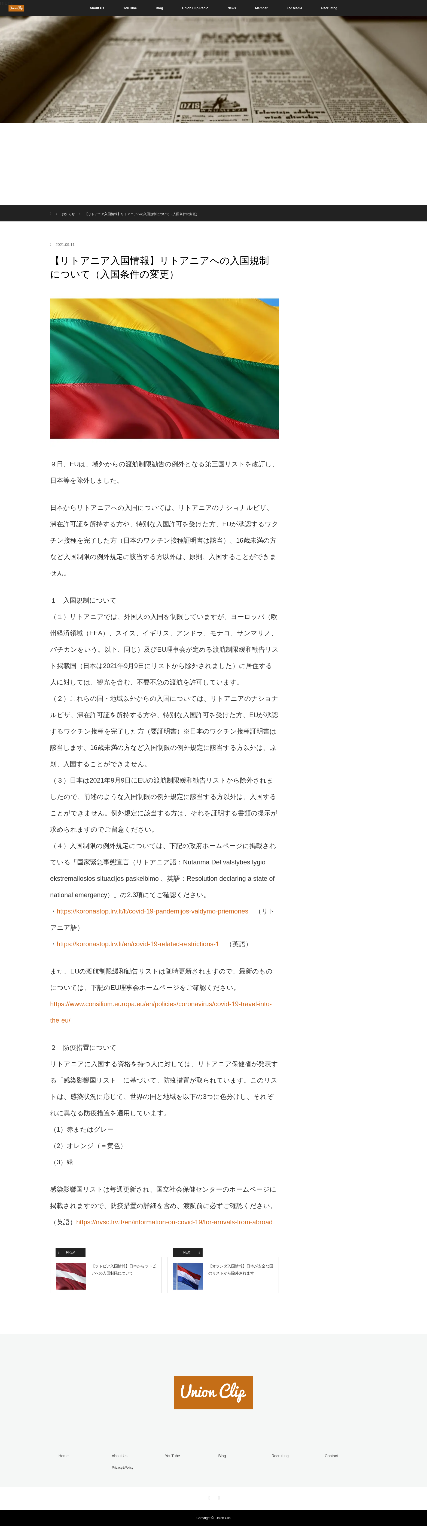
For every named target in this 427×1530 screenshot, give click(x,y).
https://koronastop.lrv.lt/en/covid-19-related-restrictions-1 (138, 944)
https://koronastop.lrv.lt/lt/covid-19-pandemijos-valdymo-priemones (152, 911)
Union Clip (222, 1522)
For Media (294, 8)
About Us (97, 8)
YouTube (130, 8)
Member (261, 8)
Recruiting (329, 8)
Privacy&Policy (121, 1471)
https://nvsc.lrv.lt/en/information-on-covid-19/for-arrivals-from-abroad (174, 1222)
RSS (228, 1500)
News (231, 8)
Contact (330, 1460)
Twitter (199, 1500)
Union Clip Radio (195, 8)
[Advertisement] (213, 164)
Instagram (209, 1500)
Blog (159, 8)
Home (62, 1460)
